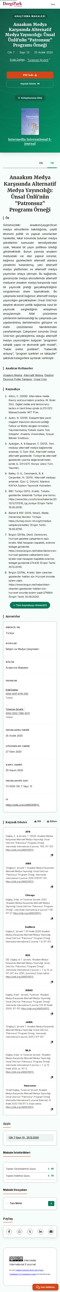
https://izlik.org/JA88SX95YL (23, 804)
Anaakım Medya (12, 375)
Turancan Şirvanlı (38, 60)
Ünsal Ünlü (40, 379)
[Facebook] (9, 1231)
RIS (37, 821)
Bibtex (52, 821)
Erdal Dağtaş (17, 59)
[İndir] (51, 1203)
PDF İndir (30, 75)
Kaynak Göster (30, 83)
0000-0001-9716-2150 (17, 693)
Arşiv (7, 1123)
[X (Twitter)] (30, 1231)
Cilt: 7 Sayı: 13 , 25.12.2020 (24, 1137)
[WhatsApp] (19, 1231)
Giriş (53, 4)
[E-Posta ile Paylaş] (51, 1231)
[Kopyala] (51, 855)
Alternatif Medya (33, 375)
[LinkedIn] (40, 1231)
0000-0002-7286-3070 (18, 713)
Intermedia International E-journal (30, 141)
